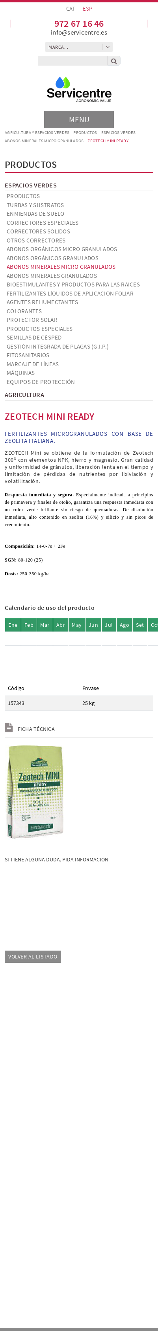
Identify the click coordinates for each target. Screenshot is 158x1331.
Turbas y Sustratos (35, 205)
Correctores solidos (38, 231)
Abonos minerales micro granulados (44, 140)
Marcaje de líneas (33, 364)
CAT (70, 8)
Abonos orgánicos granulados (53, 258)
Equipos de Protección (41, 382)
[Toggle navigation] (79, 119)
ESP (87, 8)
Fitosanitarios (28, 355)
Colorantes (24, 311)
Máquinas (21, 372)
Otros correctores (36, 240)
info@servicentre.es (79, 32)
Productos (85, 132)
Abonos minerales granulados (52, 275)
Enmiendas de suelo (36, 213)
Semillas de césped (34, 337)
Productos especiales (39, 328)
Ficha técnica (30, 729)
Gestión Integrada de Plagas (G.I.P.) (58, 346)
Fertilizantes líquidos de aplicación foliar (70, 293)
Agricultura (24, 394)
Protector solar (32, 319)
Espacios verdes (118, 132)
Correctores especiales (43, 222)
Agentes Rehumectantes (42, 302)
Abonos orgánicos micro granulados (62, 249)
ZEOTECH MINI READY (107, 140)
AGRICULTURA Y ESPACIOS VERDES (37, 132)
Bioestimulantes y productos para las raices (73, 284)
